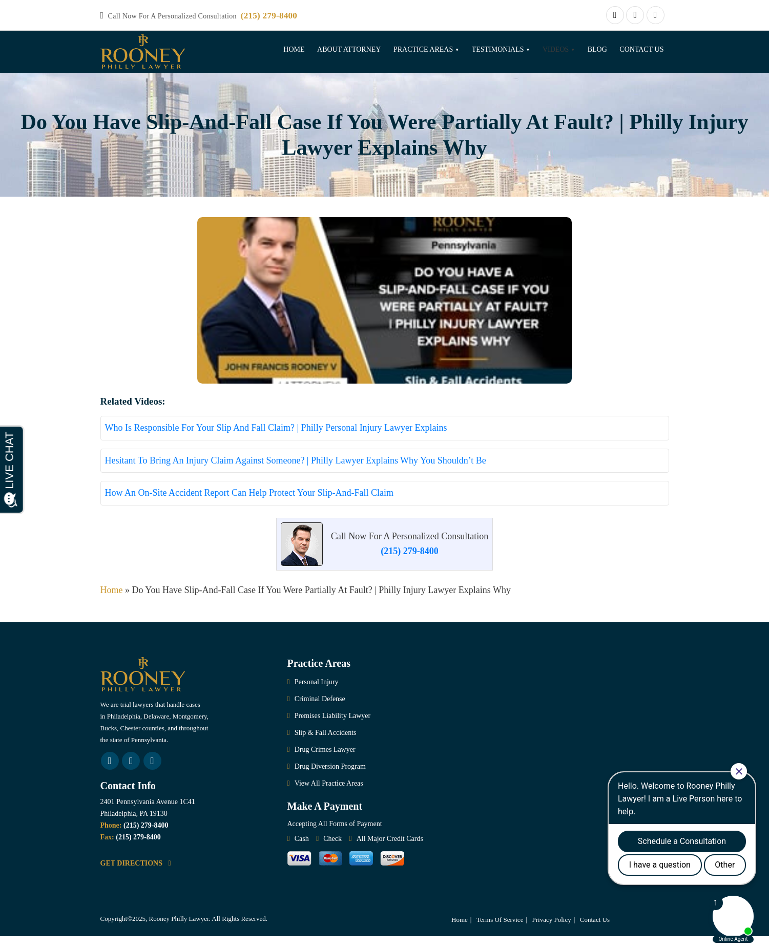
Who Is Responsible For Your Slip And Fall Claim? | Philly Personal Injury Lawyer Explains (276, 440)
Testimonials (498, 49)
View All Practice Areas (329, 796)
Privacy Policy (551, 932)
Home (293, 49)
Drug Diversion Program (330, 779)
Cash (302, 851)
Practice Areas (423, 49)
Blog (597, 49)
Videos (556, 49)
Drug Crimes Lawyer (325, 762)
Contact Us (641, 49)
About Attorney (349, 49)
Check (332, 851)
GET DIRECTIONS (135, 875)
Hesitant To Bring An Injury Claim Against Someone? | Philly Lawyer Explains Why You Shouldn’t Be (295, 473)
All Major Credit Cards (390, 851)
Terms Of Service (500, 932)
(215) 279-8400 (269, 15)
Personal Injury (317, 695)
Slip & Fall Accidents (326, 745)
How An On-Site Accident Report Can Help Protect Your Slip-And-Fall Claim (249, 505)
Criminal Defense (320, 711)
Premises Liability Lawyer (333, 728)
